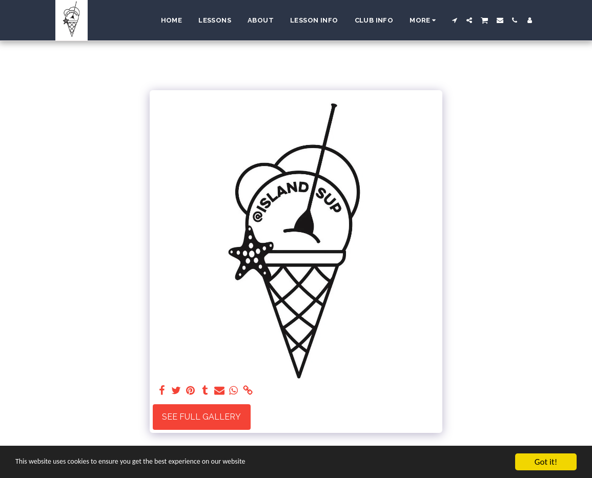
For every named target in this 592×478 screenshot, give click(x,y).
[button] (454, 20)
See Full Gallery (201, 417)
